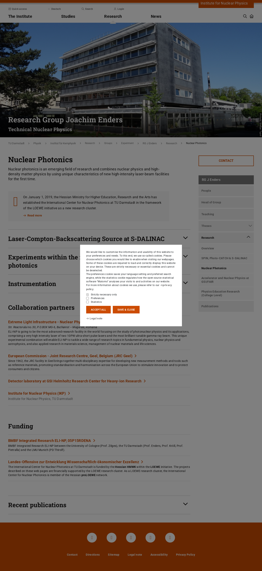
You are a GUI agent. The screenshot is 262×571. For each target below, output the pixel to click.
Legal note (94, 318)
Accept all (98, 309)
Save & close (126, 309)
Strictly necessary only (104, 294)
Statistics (96, 301)
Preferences (98, 298)
